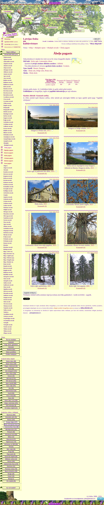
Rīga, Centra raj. (8, 251)
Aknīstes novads (7, 65)
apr (61, 84)
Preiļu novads (7, 237)
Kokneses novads (8, 182)
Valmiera (5, 312)
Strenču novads (7, 299)
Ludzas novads (7, 205)
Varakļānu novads (8, 314)
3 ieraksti (66, 66)
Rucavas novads (7, 268)
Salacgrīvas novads (8, 276)
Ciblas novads (7, 103)
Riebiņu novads (7, 249)
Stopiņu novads (7, 297)
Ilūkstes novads (7, 132)
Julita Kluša (56, 105)
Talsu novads (6, 301)
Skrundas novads (8, 293)
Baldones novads (7, 82)
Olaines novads (7, 226)
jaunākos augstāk (50, 84)
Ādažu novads (7, 57)
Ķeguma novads (7, 176)
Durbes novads (7, 116)
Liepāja (5, 195)
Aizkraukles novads (8, 61)
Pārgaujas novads (8, 230)
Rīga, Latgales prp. (8, 255)
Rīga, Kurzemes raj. (8, 253)
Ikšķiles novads (7, 130)
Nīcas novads (6, 222)
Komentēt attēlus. (42, 96)
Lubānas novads (7, 203)
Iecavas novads (7, 128)
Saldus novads (7, 283)
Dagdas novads (7, 105)
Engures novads (7, 118)
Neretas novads (7, 220)
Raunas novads (7, 243)
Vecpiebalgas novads (8, 318)
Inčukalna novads (8, 134)
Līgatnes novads (7, 197)
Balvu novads (7, 86)
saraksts (11, 41)
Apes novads (6, 76)
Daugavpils (6, 107)
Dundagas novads (8, 114)
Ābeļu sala (31, 71)
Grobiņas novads (8, 124)
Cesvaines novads (8, 101)
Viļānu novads (7, 331)
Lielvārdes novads (8, 193)
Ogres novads (7, 224)
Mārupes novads (7, 211)
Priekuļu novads (7, 241)
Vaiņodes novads (7, 308)
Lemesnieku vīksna (45, 61)
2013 (48, 130)
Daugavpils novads (8, 109)
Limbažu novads (7, 199)
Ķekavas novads (7, 178)
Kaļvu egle (34, 61)
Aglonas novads (7, 59)
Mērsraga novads (8, 216)
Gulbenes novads (8, 126)
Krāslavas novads (8, 184)
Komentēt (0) (42, 133)
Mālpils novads (7, 209)
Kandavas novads (8, 172)
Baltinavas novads (8, 84)
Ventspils (5, 322)
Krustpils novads (8, 188)
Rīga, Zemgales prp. (8, 260)
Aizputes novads (7, 63)
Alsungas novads (7, 70)
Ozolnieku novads (8, 228)
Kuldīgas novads (7, 191)
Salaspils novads (7, 281)
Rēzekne (5, 245)
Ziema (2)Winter (76, 81)
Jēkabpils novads (8, 145)
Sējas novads (6, 287)
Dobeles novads (7, 111)
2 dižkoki (60, 63)
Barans (35, 68)
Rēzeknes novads (8, 247)
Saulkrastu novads (8, 285)
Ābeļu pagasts (65, 48)
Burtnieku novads (8, 95)
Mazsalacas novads (8, 214)
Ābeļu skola (33, 73)
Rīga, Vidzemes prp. (8, 258)
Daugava (42, 68)
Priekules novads (8, 239)
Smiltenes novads (8, 295)
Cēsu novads (6, 99)
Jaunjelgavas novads (9, 137)
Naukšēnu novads (8, 218)
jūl (69, 84)
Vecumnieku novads (8, 320)
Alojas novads (7, 68)
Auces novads (7, 78)
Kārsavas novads (8, 174)
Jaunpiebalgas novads (9, 139)
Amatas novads (7, 74)
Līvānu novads (7, 201)
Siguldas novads (7, 289)
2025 (52, 171)
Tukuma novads (7, 306)
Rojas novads (7, 264)
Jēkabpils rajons (40, 48)
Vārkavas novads (8, 316)
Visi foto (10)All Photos (50, 81)
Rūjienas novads (7, 272)
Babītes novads (7, 80)
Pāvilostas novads (8, 232)
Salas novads (6, 278)
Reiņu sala (48, 71)
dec (76, 84)
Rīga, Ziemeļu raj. (8, 262)
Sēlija (31, 48)
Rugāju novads (7, 270)
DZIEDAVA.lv (55, 3)
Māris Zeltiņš (55, 253)
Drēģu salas (40, 71)
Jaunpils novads (7, 141)
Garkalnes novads (8, 122)
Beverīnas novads (8, 91)
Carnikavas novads (8, 97)
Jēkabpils (6, 143)
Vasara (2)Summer (69, 81)
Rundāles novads (8, 274)
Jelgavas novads (7, 168)
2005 (49, 286)
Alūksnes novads (7, 72)
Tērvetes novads (7, 304)
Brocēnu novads (7, 93)
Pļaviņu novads (7, 234)
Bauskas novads (7, 88)
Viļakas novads (7, 329)
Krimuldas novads (8, 186)
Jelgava (5, 165)
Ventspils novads (7, 324)
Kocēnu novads (7, 180)
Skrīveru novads (7, 291)
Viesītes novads (7, 327)
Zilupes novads (7, 333)
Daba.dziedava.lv (12, 47)
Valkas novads (7, 310)
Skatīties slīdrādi (29, 96)
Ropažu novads (7, 266)
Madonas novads (7, 207)
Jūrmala (5, 170)
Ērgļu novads (7, 120)
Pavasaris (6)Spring (61, 81)
